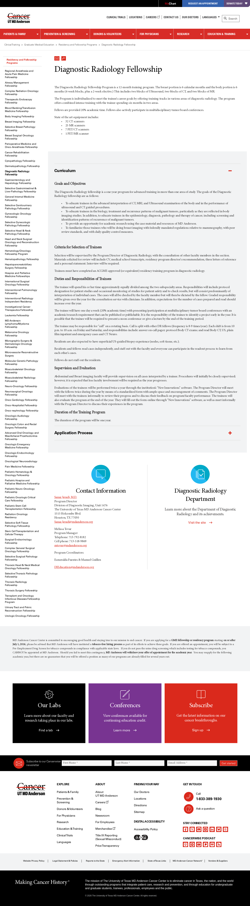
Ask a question (203, 810)
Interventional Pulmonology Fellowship (21, 292)
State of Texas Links (157, 861)
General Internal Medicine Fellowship (19, 198)
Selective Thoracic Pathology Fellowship (21, 575)
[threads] (225, 829)
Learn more (125, 730)
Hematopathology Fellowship (22, 259)
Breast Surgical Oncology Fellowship (19, 137)
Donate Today (237, 3)
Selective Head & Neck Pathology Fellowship (18, 232)
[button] (57, 57)
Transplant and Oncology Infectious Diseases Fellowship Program (22, 599)
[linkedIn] (212, 829)
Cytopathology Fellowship (20, 160)
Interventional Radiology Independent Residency (19, 300)
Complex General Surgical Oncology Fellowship (20, 550)
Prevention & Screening (59, 34)
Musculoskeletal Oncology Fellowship (20, 371)
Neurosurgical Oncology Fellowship (19, 393)
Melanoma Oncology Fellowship (17, 334)
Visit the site (200, 522)
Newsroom (102, 815)
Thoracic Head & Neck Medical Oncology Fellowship (22, 567)
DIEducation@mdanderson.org (74, 567)
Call (215, 796)
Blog (98, 809)
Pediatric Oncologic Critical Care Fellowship (20, 499)
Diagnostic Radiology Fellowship (17, 173)
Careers (153, 17)
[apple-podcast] (185, 844)
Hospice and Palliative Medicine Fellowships (17, 275)
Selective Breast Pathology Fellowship (20, 128)
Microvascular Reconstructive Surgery (21, 354)
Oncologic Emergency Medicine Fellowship (17, 446)
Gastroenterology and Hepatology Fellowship (18, 182)
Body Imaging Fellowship (19, 116)
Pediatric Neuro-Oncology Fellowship (20, 490)
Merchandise (105, 828)
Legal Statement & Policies (65, 861)
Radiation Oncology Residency (16, 516)
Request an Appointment (203, 3)
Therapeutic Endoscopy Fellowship (18, 101)
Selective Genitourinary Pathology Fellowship (18, 207)
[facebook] (185, 829)
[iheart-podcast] (212, 844)
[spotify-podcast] (192, 844)
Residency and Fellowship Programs (21, 61)
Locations (140, 798)
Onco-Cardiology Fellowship (21, 399)
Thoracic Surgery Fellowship (21, 590)
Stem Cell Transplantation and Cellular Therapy (22, 533)
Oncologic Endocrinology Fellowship (19, 455)
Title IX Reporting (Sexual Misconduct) (108, 837)
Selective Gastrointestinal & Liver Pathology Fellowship (20, 190)
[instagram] (205, 829)
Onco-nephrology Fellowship (21, 410)
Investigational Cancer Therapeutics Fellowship (19, 308)
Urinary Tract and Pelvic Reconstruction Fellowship (20, 609)
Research (183, 34)
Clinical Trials (116, 17)
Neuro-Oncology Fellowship (21, 386)
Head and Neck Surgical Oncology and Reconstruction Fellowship (22, 242)
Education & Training (221, 34)
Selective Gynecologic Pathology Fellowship (17, 224)
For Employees (104, 822)
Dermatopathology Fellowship (22, 166)
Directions (140, 805)
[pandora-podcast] (205, 844)
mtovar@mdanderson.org (70, 545)
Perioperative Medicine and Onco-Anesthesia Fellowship (21, 145)
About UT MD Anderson (106, 793)
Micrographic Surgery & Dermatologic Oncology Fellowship (18, 344)
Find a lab (49, 730)
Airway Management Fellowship (17, 84)
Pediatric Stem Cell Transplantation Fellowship (20, 507)
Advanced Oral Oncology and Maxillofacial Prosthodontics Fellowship (22, 436)
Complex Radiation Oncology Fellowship (22, 93)
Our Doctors (190, 17)
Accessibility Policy (146, 829)
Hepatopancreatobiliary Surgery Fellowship (18, 266)
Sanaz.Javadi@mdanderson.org (73, 522)
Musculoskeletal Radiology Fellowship (20, 379)
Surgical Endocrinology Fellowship (18, 541)
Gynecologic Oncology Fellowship (18, 215)
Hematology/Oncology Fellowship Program (18, 252)
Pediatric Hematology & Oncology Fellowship (18, 473)
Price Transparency (107, 845)
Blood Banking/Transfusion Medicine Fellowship (20, 110)
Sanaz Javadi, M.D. (65, 497)
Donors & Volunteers (107, 34)
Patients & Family (15, 34)
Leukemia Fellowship (17, 315)
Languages (209, 17)
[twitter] (192, 829)
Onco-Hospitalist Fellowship (21, 405)
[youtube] (198, 829)
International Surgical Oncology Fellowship (17, 283)
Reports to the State (95, 861)
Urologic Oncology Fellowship (22, 615)
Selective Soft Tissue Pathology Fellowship (17, 524)
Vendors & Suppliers (218, 861)
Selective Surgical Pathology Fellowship (21, 558)
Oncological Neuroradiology (21, 461)
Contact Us (171, 17)
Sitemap (139, 812)
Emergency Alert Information (126, 861)
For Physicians (149, 34)
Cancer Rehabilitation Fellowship (17, 154)
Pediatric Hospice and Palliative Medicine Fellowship (22, 482)
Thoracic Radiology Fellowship (16, 583)
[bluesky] (218, 829)
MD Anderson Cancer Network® (188, 861)
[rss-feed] (218, 844)
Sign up (201, 730)
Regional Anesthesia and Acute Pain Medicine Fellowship (19, 74)
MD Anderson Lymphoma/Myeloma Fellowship (17, 323)
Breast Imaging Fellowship (20, 121)
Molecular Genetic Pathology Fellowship (21, 362)
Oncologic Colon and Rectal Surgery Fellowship (21, 426)
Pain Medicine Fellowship (19, 466)
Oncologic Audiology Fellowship (17, 417)
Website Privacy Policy (34, 861)
